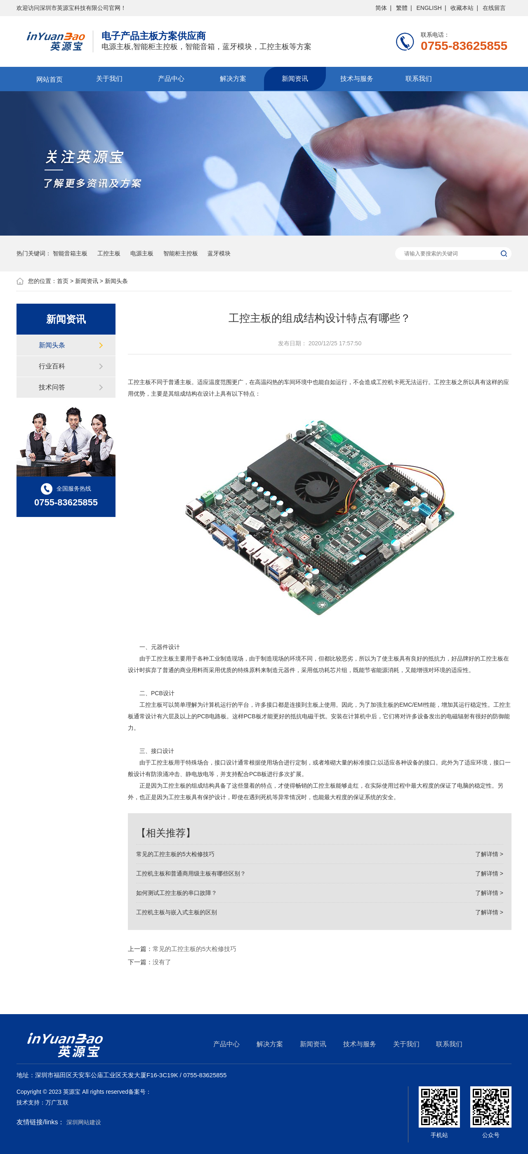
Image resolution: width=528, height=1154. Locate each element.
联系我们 (418, 78)
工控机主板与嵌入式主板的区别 (319, 912)
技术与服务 (356, 78)
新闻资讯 (295, 78)
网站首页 (47, 78)
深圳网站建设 (83, 1122)
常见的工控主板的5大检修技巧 (319, 854)
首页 (62, 281)
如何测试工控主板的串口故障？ (319, 892)
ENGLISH (428, 8)
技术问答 (52, 387)
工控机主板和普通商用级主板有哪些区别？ (319, 873)
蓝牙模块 (219, 253)
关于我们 (109, 78)
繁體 (402, 8)
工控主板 (108, 253)
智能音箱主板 (70, 253)
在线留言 (494, 8)
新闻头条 (116, 281)
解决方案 (233, 78)
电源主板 (141, 253)
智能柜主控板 (180, 253)
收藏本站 (462, 8)
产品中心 (171, 78)
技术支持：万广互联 (42, 1102)
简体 (381, 8)
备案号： (139, 1091)
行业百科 (52, 366)
